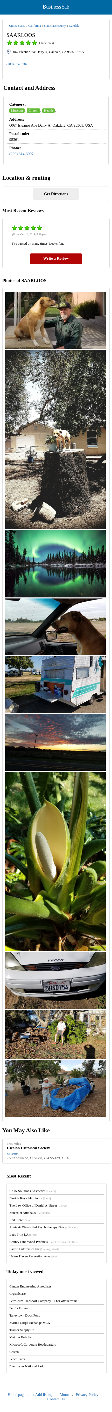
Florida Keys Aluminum (30, 1198)
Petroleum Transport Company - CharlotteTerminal (43, 1301)
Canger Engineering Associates (30, 1286)
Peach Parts (17, 1359)
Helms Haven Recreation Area (33, 1256)
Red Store (20, 1220)
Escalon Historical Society (28, 1148)
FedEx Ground (19, 1308)
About (64, 1395)
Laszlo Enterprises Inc (34, 1249)
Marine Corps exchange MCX (29, 1323)
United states (17, 25)
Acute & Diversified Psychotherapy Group (43, 1227)
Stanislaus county (55, 25)
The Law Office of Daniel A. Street (38, 1205)
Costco (14, 1352)
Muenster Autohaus (29, 1213)
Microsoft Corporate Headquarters (32, 1344)
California (34, 25)
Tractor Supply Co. (22, 1330)
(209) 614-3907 (16, 64)
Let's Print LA (23, 1234)
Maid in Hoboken (21, 1337)
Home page (16, 1395)
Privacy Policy (87, 1395)
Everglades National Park (26, 1366)
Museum (17, 110)
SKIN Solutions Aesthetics (32, 1191)
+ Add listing (42, 1395)
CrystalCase (17, 1294)
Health (48, 110)
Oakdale (74, 25)
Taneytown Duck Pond (24, 1315)
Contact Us (56, 1399)
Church (33, 110)
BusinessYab (56, 7)
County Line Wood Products (43, 1242)
